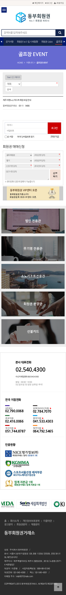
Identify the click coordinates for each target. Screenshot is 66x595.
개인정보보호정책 (31, 521)
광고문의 (8, 524)
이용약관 (47, 521)
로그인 (48, 2)
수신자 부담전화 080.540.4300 (27, 377)
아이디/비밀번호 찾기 (25, 137)
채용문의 (35, 524)
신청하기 (55, 175)
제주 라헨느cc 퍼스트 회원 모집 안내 (17, 100)
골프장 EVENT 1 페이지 (33, 18)
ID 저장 (10, 137)
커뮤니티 (29, 63)
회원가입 (59, 2)
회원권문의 (22, 524)
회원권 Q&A (46, 42)
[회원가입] (55, 137)
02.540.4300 (30, 369)
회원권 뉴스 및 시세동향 (27, 42)
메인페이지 (37, 2)
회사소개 (14, 521)
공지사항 (9, 42)
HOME (20, 63)
